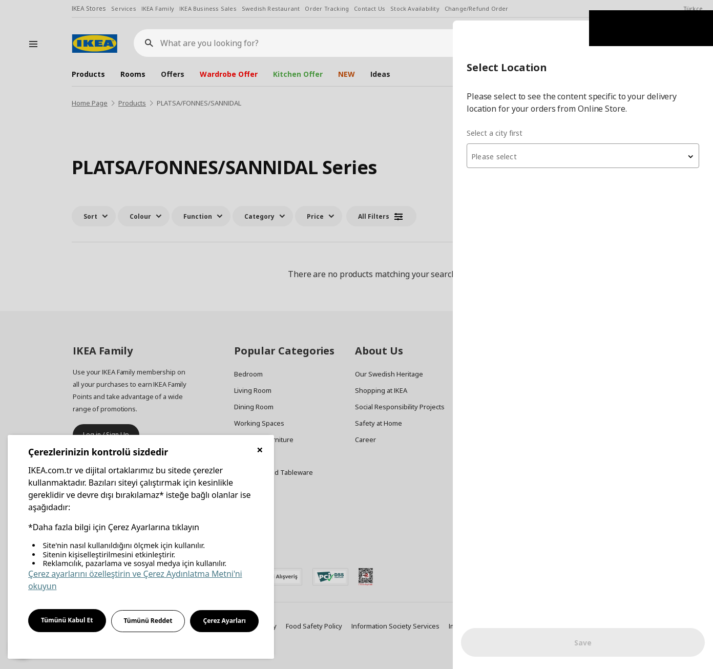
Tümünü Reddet (148, 620)
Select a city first (509, 112)
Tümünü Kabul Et (67, 620)
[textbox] (590, 136)
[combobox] (590, 135)
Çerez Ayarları (224, 620)
